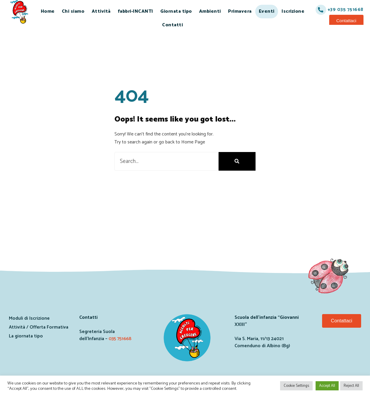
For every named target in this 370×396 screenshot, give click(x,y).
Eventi (266, 11)
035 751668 (120, 339)
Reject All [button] (351, 386)
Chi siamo (73, 11)
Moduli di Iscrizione (29, 318)
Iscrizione (293, 11)
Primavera (240, 11)
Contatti (172, 25)
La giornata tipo (26, 336)
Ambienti (210, 11)
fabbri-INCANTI (135, 11)
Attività (101, 11)
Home (48, 11)
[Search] (237, 161)
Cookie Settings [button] (296, 386)
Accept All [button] (327, 386)
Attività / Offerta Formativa (38, 327)
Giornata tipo (176, 11)
